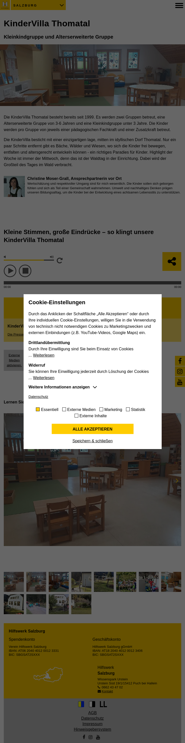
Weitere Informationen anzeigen (59, 387)
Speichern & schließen (92, 441)
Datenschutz (38, 397)
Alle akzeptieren (92, 429)
